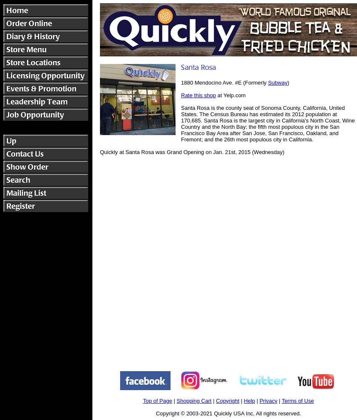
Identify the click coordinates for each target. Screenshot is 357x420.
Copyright (227, 401)
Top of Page (157, 401)
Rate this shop (198, 95)
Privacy (269, 401)
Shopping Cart (194, 401)
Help (249, 401)
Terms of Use (298, 401)
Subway (277, 83)
